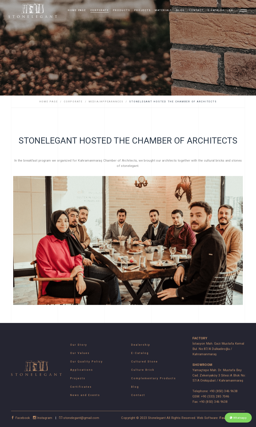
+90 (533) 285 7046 (215, 396)
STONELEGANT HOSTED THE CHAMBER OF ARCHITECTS (173, 101)
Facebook (21, 418)
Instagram (43, 418)
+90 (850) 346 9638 (223, 391)
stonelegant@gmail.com (79, 418)
